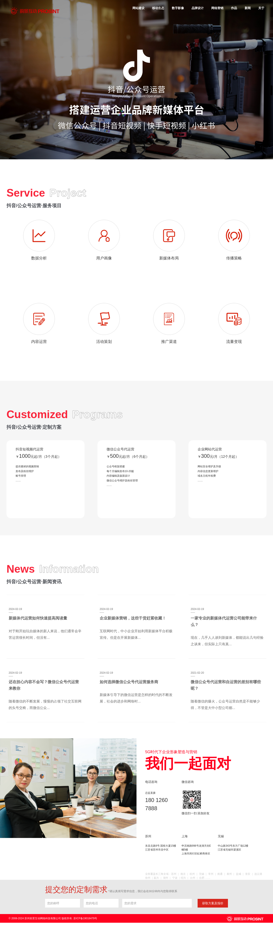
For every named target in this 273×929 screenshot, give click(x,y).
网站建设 (138, 8)
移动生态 (158, 8)
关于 (261, 8)
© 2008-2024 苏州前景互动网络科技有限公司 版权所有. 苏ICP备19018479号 (53, 919)
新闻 (248, 8)
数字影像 (178, 8)
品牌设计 (198, 8)
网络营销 (217, 8)
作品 (234, 8)
